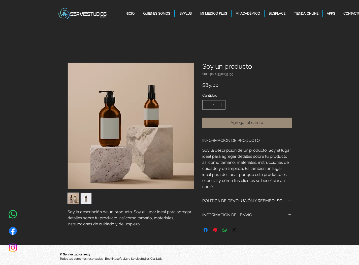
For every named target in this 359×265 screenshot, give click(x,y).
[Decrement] (206, 104)
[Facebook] (13, 231)
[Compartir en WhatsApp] (225, 230)
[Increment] (221, 104)
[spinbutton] (213, 104)
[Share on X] (234, 230)
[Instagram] (13, 247)
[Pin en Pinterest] (215, 230)
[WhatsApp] (13, 214)
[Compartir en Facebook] (206, 230)
